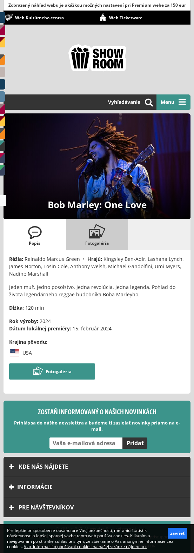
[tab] (35, 234)
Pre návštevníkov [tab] (41, 507)
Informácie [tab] (31, 487)
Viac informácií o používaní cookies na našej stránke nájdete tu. (85, 546)
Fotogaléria (52, 371)
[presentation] (35, 234)
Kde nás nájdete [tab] (38, 466)
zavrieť (177, 533)
